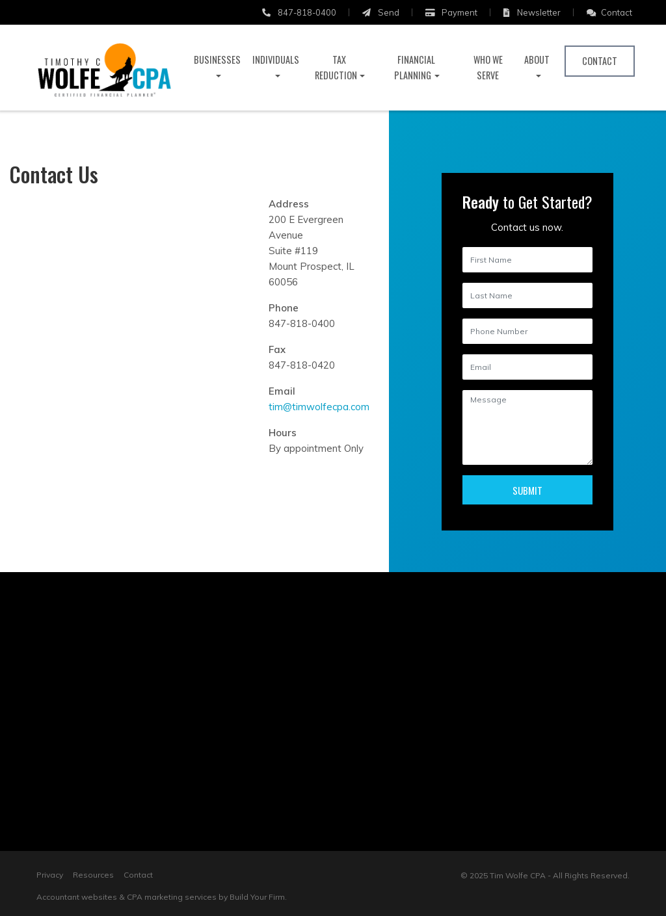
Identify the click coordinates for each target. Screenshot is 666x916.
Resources (93, 875)
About (537, 59)
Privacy (49, 875)
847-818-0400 (299, 12)
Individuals (275, 59)
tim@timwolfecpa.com (319, 406)
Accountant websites (76, 897)
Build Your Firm (257, 897)
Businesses (217, 59)
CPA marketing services (172, 897)
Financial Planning (414, 67)
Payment (451, 12)
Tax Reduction (336, 67)
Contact (609, 12)
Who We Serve (488, 67)
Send (380, 12)
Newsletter (532, 12)
